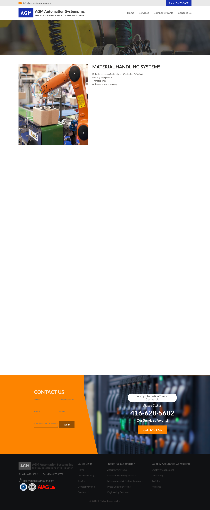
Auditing (156, 486)
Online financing (86, 475)
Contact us (152, 429)
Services (144, 12)
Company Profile (163, 12)
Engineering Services (118, 492)
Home (130, 12)
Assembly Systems (117, 469)
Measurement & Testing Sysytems (124, 481)
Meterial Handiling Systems (121, 475)
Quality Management (163, 469)
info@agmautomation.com (37, 3)
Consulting (157, 475)
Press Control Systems (119, 486)
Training (156, 481)
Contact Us (184, 12)
